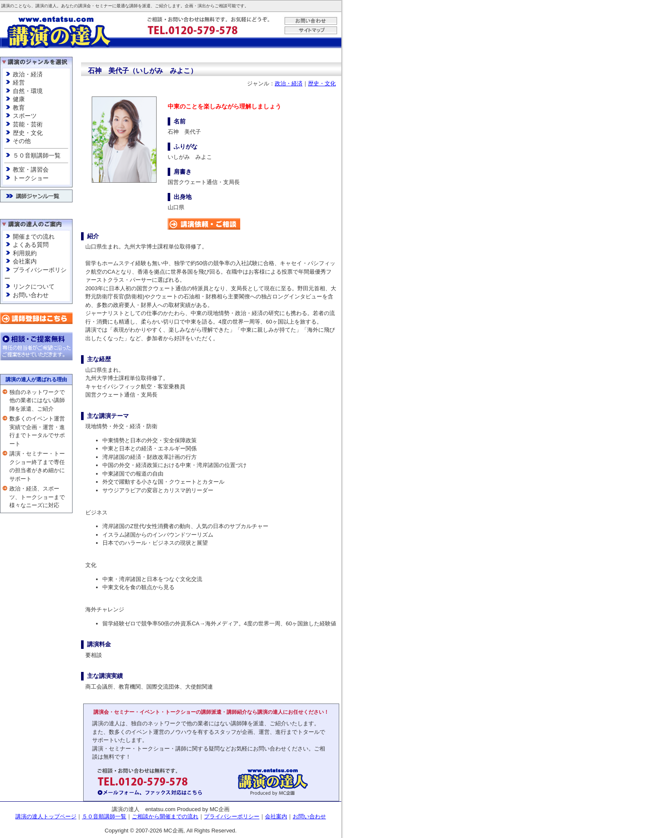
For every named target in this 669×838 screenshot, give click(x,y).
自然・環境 (28, 91)
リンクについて (34, 286)
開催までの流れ (34, 236)
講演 (5, 5)
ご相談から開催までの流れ (165, 816)
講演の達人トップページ (45, 816)
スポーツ (25, 115)
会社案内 (25, 261)
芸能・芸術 (28, 124)
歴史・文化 (28, 132)
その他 (22, 140)
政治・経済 (28, 74)
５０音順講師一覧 (37, 155)
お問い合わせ (31, 295)
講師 (133, 5)
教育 (19, 107)
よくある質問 (31, 244)
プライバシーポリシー (231, 816)
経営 (19, 82)
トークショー (31, 178)
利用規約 (25, 253)
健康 (19, 99)
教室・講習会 (31, 169)
